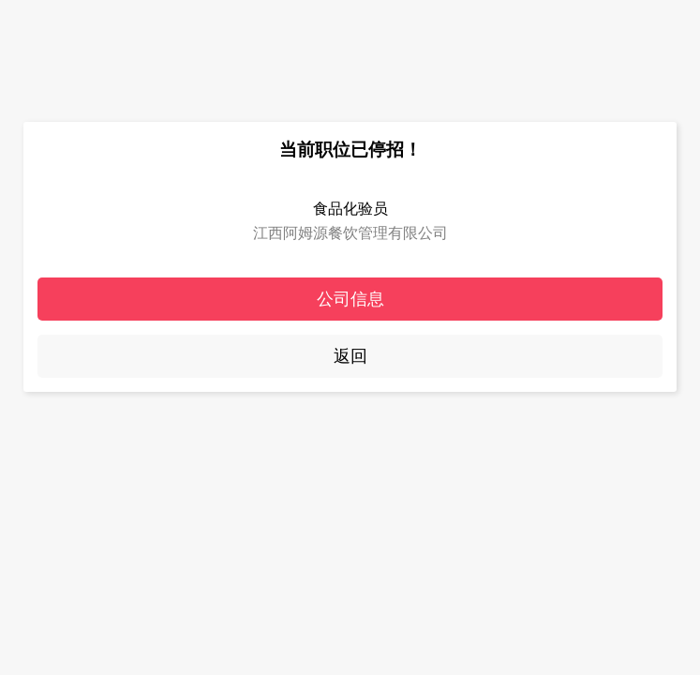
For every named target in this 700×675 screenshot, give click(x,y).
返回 (350, 356)
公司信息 (350, 299)
